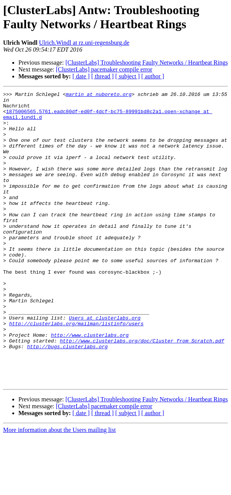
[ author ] (152, 76)
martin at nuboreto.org (99, 95)
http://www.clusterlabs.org (90, 384)
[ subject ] (127, 76)
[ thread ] (102, 76)
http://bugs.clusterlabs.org (67, 397)
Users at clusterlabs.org (105, 363)
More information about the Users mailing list (59, 488)
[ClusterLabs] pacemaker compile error (104, 69)
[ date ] (81, 76)
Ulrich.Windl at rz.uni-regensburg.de (84, 42)
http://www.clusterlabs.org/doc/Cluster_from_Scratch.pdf (142, 391)
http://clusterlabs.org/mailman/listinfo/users (76, 370)
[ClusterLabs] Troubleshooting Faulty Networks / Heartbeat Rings (147, 62)
